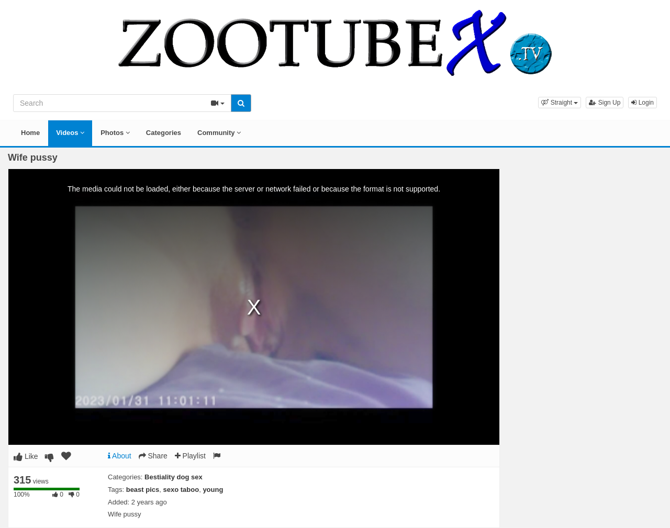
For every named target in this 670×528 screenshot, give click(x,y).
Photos (115, 133)
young (213, 489)
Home (30, 133)
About (119, 456)
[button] (559, 102)
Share (153, 456)
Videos (70, 133)
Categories (163, 133)
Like (26, 456)
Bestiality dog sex (173, 477)
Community (219, 133)
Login (642, 102)
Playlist (190, 456)
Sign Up (604, 102)
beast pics (143, 489)
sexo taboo (181, 489)
